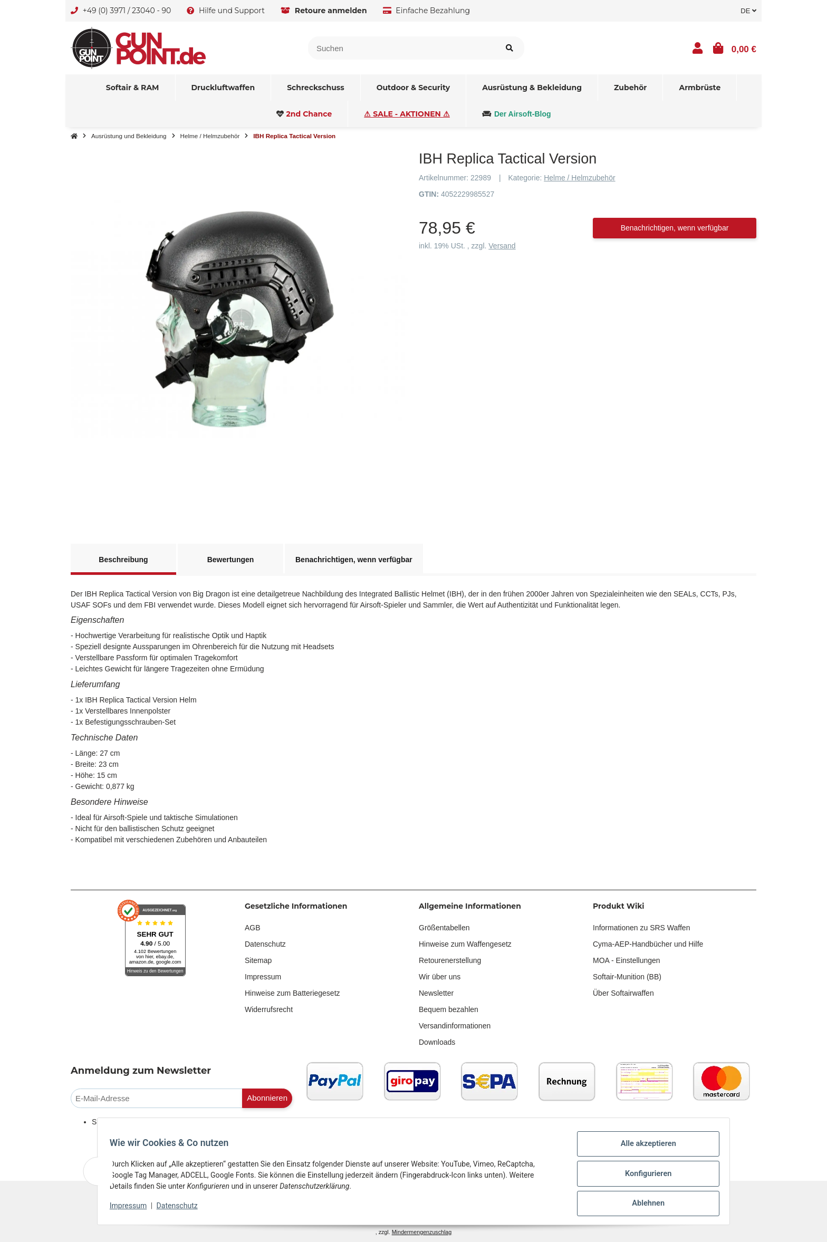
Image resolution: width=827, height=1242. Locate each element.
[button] (698, 48)
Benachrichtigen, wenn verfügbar (675, 228)
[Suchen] (401, 48)
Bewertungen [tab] (230, 559)
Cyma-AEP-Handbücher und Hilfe (648, 944)
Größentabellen (444, 927)
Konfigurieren (643, 1177)
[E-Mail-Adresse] (157, 1098)
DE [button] (748, 11)
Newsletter (436, 993)
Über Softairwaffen (623, 993)
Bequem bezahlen (448, 1009)
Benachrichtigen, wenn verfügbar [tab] (353, 559)
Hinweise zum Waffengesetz (465, 944)
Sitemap (258, 960)
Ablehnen (643, 1204)
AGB (253, 927)
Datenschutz (265, 944)
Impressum (263, 977)
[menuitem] (133, 87)
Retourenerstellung (450, 960)
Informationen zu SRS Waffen (641, 927)
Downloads (437, 1042)
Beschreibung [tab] (123, 559)
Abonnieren (267, 1097)
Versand (501, 246)
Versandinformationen (455, 1026)
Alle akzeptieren (643, 1149)
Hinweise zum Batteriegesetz (292, 993)
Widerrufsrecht (269, 1009)
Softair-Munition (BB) (627, 977)
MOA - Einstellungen (626, 960)
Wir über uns (439, 977)
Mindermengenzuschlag (422, 1232)
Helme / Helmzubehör (579, 178)
